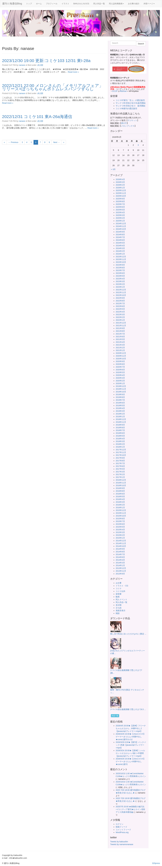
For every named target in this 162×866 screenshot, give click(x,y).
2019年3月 (120, 411)
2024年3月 (120, 248)
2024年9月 (120, 232)
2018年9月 (120, 425)
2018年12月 (121, 419)
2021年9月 (120, 328)
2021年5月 (120, 339)
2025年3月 (120, 215)
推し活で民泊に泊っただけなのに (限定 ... (128, 634)
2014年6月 (120, 557)
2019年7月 (120, 400)
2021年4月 (120, 342)
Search (141, 44)
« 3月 (113, 169)
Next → (56, 142)
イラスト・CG (122, 586)
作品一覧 (115, 716)
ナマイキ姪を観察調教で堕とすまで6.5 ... (128, 709)
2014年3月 (120, 563)
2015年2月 (120, 535)
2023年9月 (120, 265)
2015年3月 (120, 532)
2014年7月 (120, 554)
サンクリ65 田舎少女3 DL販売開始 (131, 103)
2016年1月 (120, 507)
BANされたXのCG (81, 3)
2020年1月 (120, 383)
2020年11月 (121, 356)
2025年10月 (121, 196)
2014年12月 (121, 541)
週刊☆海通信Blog (12, 3)
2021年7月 (120, 334)
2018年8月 (120, 427)
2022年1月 (120, 320)
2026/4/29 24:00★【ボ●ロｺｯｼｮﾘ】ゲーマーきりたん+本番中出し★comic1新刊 (130, 761)
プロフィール (51, 3)
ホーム (39, 3)
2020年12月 (121, 353)
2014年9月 (120, 549)
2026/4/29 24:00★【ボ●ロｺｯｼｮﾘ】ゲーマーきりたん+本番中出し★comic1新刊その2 (130, 737)
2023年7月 (120, 270)
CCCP (114, 91)
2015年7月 (120, 521)
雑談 (118, 613)
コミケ (118, 588)
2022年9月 (120, 298)
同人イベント (121, 599)
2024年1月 (120, 254)
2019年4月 (120, 408)
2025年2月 (120, 218)
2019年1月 (120, 416)
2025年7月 (120, 204)
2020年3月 (120, 378)
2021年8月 (120, 331)
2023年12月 (121, 256)
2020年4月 (120, 375)
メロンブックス (128, 126)
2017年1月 (120, 477)
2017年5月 (120, 469)
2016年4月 (120, 499)
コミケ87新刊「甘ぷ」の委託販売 (130, 100)
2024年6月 (120, 240)
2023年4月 (120, 279)
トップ (29, 3)
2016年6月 (120, 494)
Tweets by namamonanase (121, 844)
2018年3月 (120, 441)
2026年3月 (120, 182)
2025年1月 (120, 221)
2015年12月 (121, 510)
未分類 (40, 65)
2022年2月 (120, 317)
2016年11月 (121, 483)
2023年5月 (120, 276)
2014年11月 (121, 543)
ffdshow (123, 91)
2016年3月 (120, 502)
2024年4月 (120, 245)
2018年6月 (120, 433)
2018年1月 (120, 447)
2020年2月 (120, 381)
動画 (118, 597)
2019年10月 (121, 392)
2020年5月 (120, 372)
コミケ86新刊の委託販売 (126, 108)
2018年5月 (120, 436)
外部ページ (149, 3)
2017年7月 (120, 463)
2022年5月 (120, 309)
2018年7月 (120, 430)
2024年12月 (121, 223)
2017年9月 (120, 458)
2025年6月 (120, 207)
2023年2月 (120, 284)
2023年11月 (121, 259)
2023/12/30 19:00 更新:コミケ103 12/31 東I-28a (46, 60)
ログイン (119, 824)
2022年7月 (120, 303)
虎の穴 (124, 123)
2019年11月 (121, 389)
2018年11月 (121, 422)
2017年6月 (120, 466)
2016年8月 (120, 491)
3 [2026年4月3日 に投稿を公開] (138, 145)
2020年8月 (120, 364)
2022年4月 (120, 312)
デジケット (132, 120)
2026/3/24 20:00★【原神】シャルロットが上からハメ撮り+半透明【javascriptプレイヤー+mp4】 (130, 753)
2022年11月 (121, 292)
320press (156, 863)
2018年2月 (120, 444)
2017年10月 (121, 455)
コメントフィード (123, 829)
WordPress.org (122, 832)
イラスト (65, 3)
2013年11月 (121, 571)
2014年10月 (121, 546)
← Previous (13, 142)
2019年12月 (121, 386)
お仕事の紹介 (133, 3)
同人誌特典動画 (116, 3)
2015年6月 (120, 524)
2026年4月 (120, 179)
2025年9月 (120, 199)
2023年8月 (120, 268)
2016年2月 (120, 505)
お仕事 (118, 583)
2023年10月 (121, 262)
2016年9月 (120, 488)
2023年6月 (120, 273)
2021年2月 (120, 347)
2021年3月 (120, 345)
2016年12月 (121, 480)
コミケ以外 (120, 591)
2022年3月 (120, 314)
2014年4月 (120, 560)
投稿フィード (121, 827)
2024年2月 (120, 251)
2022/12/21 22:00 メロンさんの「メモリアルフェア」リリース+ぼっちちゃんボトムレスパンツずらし (52, 87)
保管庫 (118, 594)
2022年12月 (121, 290)
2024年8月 (120, 234)
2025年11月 (121, 193)
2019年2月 (120, 414)
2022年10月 (121, 295)
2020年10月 (121, 359)
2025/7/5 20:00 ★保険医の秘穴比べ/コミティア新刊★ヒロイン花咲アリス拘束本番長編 (130, 809)
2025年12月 (121, 190)
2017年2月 (120, 474)
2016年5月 (120, 496)
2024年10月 (121, 229)
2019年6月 (120, 403)
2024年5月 (120, 243)
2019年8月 (120, 397)
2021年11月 (121, 325)
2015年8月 (120, 518)
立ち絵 (118, 608)
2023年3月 (120, 281)
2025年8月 (120, 201)
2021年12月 (121, 323)
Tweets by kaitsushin (119, 841)
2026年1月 (120, 188)
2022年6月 (120, 306)
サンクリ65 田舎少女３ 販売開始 (130, 106)
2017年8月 (120, 461)
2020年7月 (120, 367)
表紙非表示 (120, 610)
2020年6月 (120, 370)
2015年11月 (121, 513)
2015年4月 (120, 529)
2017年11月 (121, 452)
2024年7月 (120, 237)
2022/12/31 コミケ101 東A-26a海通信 (37, 116)
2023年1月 (120, 287)
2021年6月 (120, 336)
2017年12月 (121, 450)
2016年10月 (121, 485)
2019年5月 (120, 405)
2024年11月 (121, 226)
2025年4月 (120, 212)
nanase (22, 65)
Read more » (73, 72)
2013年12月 (121, 568)
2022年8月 (120, 301)
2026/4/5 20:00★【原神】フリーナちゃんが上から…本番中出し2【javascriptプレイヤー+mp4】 (131, 728)
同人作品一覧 (99, 3)
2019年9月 (120, 394)
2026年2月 (120, 185)
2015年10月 (121, 516)
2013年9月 (120, 574)
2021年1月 (120, 350)
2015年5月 (120, 527)
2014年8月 (120, 552)
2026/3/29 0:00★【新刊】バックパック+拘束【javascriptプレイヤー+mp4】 (131, 745)
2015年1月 (120, 538)
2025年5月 (120, 210)
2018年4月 (120, 438)
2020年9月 (120, 361)
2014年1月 (120, 565)
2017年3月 (120, 472)
